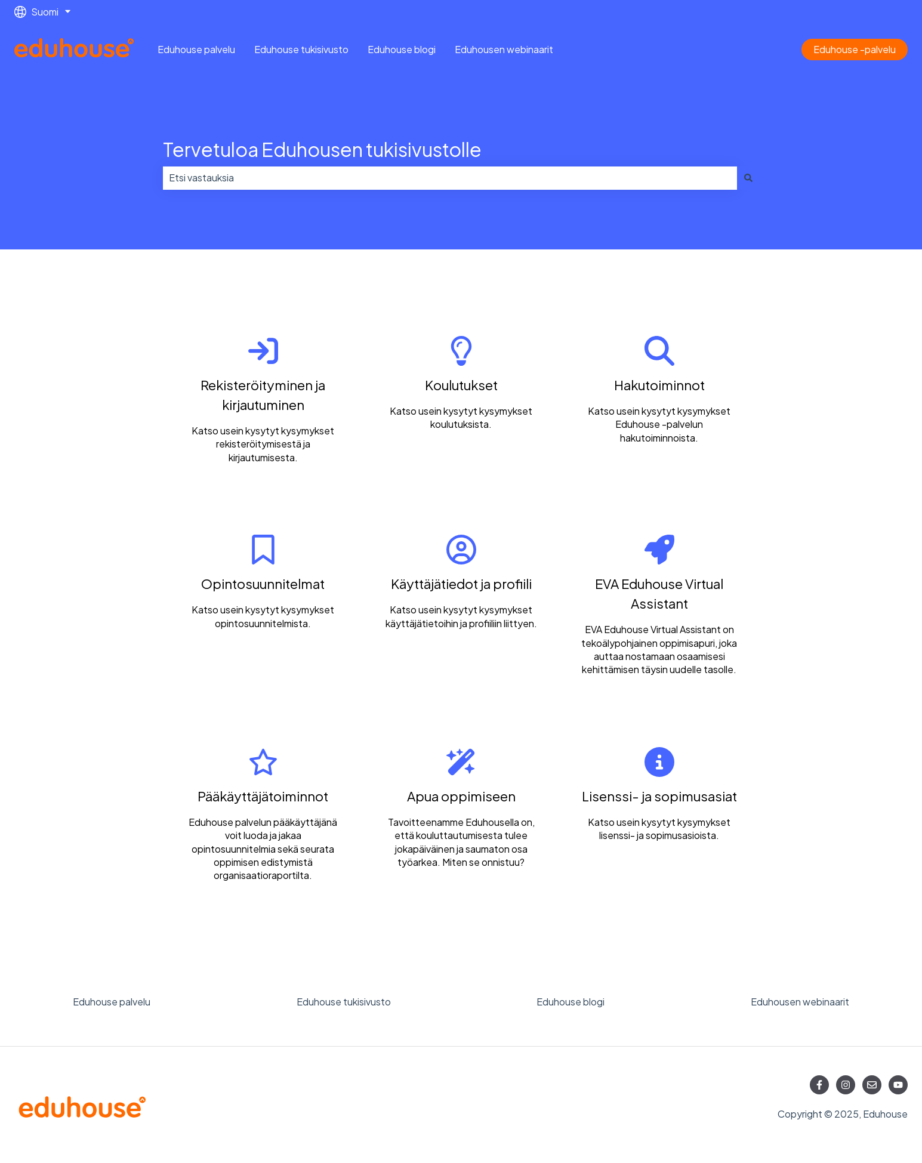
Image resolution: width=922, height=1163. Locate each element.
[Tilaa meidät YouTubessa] (898, 1084)
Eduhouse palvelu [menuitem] (111, 1001)
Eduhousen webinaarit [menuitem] (800, 1001)
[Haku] (748, 177)
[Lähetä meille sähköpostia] (871, 1084)
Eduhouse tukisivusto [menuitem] (344, 1001)
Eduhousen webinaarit (504, 49)
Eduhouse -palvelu (854, 49)
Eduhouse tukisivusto (301, 49)
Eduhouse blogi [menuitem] (570, 1001)
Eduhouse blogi (402, 49)
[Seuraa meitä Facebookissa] (819, 1084)
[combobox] (450, 177)
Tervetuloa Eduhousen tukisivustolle (322, 149)
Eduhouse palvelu (196, 49)
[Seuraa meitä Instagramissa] (845, 1084)
